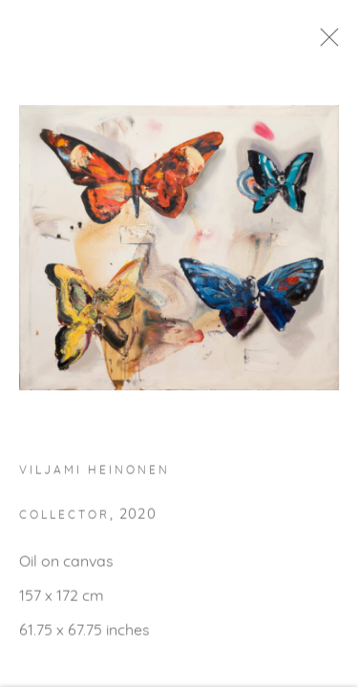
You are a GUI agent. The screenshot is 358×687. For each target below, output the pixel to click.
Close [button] (338, 43)
